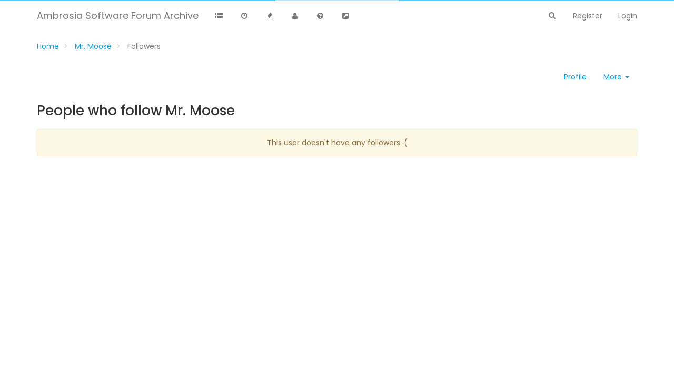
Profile (575, 77)
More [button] (616, 77)
